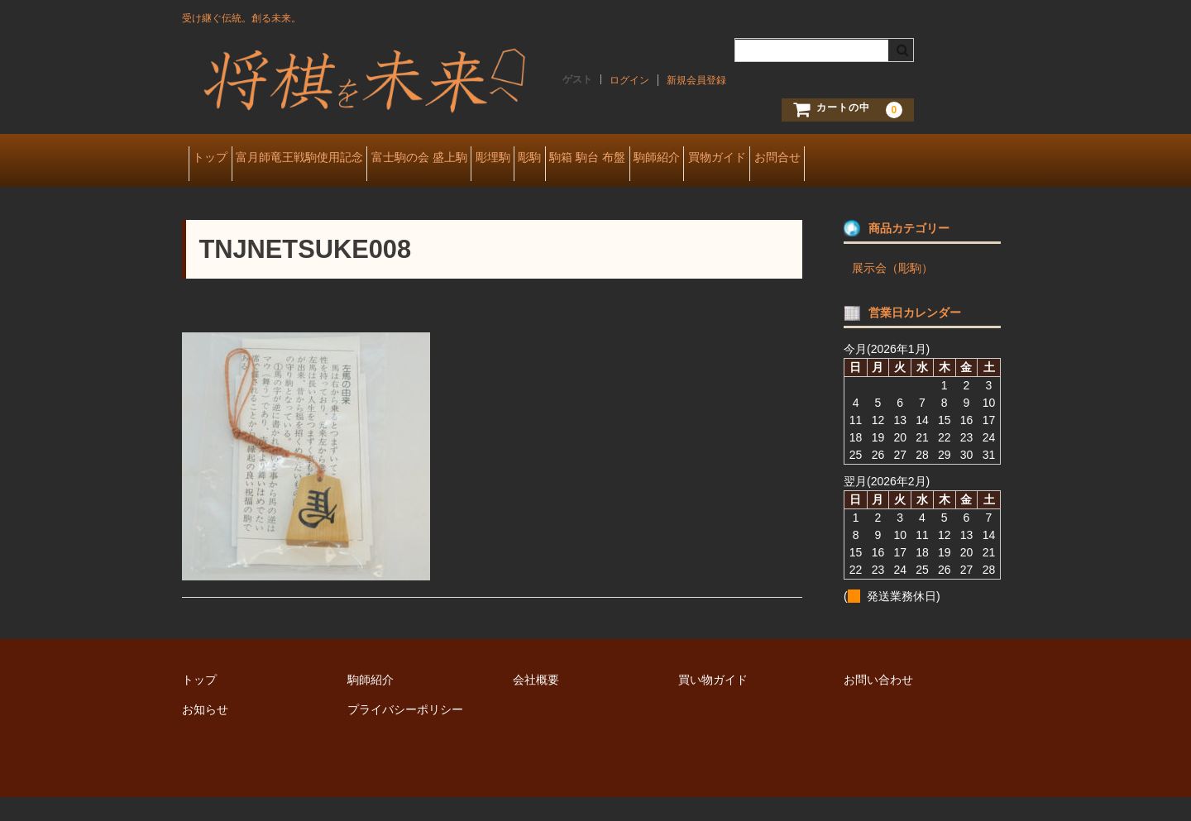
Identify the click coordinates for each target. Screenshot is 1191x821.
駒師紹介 (817, 158)
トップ (216, 158)
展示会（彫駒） (892, 291)
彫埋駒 (576, 158)
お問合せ (221, 193)
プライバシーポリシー (405, 733)
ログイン (629, 80)
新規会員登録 (696, 80)
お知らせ (205, 733)
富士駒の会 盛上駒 (477, 158)
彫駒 (639, 158)
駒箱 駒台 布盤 (723, 158)
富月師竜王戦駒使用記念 (331, 158)
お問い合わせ (878, 703)
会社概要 (536, 703)
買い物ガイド (713, 703)
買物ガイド (903, 158)
